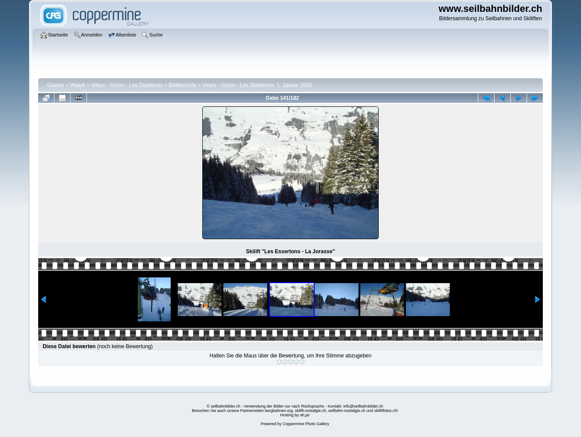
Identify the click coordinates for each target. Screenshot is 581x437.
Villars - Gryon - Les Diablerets (127, 85)
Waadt (77, 85)
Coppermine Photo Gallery (306, 424)
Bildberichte (182, 85)
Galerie (55, 85)
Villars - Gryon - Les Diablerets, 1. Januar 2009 (257, 85)
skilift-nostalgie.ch (310, 410)
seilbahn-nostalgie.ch (347, 410)
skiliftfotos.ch (385, 410)
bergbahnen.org (279, 410)
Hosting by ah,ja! (294, 415)
